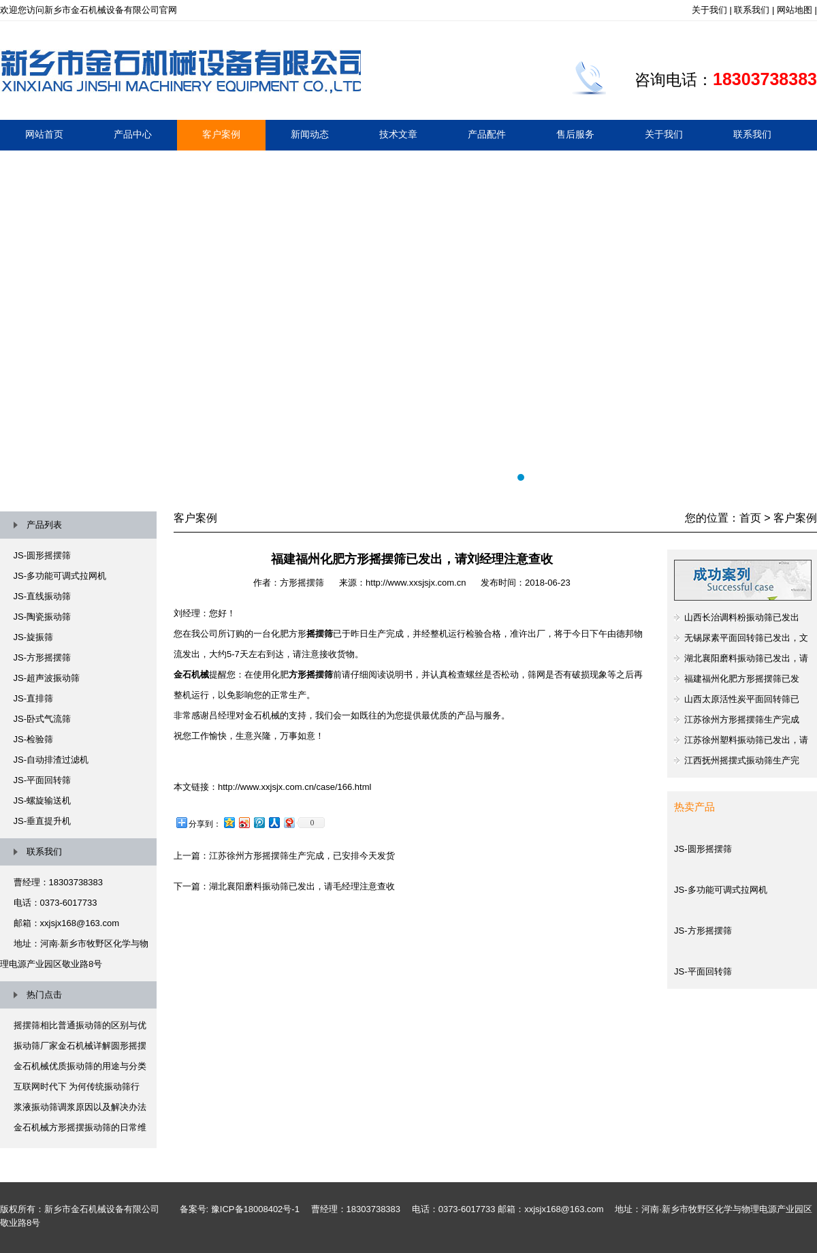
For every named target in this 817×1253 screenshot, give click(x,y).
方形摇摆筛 (302, 582)
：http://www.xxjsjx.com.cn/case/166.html (290, 787)
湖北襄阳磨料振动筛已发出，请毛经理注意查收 (302, 886)
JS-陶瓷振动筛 (42, 617)
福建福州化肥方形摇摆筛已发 (741, 678)
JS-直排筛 (34, 698)
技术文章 (398, 134)
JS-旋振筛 (34, 637)
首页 (750, 518)
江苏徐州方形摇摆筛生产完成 (741, 719)
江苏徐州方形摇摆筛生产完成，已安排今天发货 (302, 856)
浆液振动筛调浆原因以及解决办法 (80, 1107)
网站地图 (794, 10)
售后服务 (575, 134)
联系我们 (751, 10)
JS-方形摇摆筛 (42, 657)
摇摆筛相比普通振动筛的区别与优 (80, 1025)
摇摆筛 (408, 320)
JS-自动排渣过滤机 (51, 760)
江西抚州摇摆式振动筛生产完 (741, 760)
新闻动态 (310, 134)
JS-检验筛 (34, 739)
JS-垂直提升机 (42, 821)
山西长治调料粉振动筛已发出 (741, 617)
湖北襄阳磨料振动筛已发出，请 (746, 658)
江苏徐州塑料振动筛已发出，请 (746, 740)
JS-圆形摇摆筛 (42, 555)
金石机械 (191, 674)
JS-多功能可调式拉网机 (60, 576)
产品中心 (133, 134)
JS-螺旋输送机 (42, 800)
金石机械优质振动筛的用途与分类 (80, 1066)
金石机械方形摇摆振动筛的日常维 (80, 1127)
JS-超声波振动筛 (47, 678)
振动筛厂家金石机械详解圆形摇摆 (80, 1046)
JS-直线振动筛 (42, 596)
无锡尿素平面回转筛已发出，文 (746, 638)
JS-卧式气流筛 (42, 719)
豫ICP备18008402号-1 (255, 1209)
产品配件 (487, 134)
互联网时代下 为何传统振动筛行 (77, 1086)
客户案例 (221, 134)
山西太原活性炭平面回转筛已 (741, 699)
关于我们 (709, 10)
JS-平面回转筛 (42, 780)
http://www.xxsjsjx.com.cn (416, 582)
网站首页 (44, 134)
